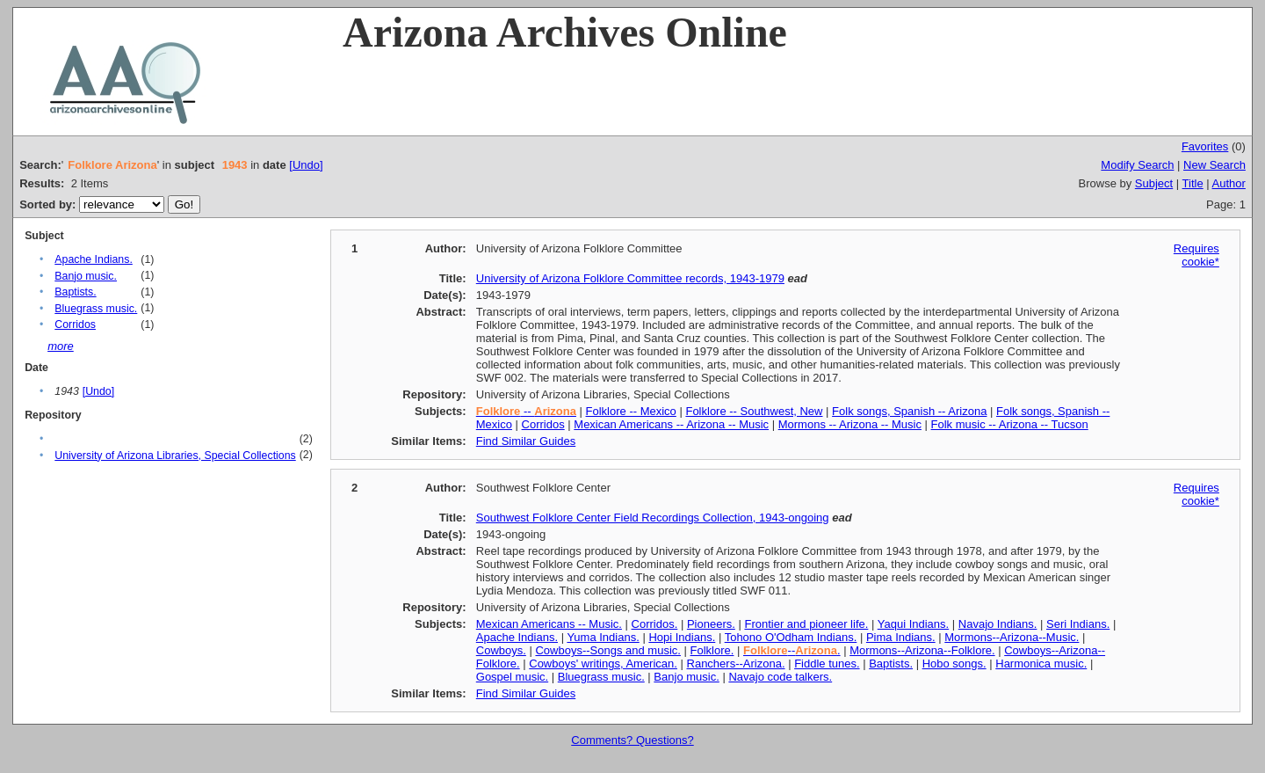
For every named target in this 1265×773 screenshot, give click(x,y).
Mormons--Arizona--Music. (1011, 637)
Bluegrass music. (95, 309)
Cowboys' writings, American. (603, 663)
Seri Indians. (1078, 624)
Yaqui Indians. (913, 624)
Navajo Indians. (997, 624)
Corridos (75, 324)
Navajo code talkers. (780, 676)
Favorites (1205, 146)
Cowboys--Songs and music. (607, 650)
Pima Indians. (901, 637)
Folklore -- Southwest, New (753, 411)
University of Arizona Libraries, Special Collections (174, 455)
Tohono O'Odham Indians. (791, 637)
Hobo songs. (954, 663)
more (60, 346)
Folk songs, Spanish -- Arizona (909, 411)
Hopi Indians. (681, 637)
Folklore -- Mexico (631, 411)
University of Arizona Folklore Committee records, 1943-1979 (630, 278)
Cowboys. (501, 650)
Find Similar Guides (525, 441)
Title (1193, 183)
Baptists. (75, 292)
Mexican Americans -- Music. (549, 624)
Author (1229, 183)
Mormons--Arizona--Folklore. (921, 650)
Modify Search (1137, 164)
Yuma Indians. (603, 637)
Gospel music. (512, 676)
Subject (1154, 183)
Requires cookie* (1196, 255)
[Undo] (305, 164)
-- (526, 411)
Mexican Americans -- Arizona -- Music (671, 424)
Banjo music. (85, 276)
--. (792, 650)
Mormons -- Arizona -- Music (850, 424)
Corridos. (655, 624)
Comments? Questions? (632, 740)
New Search (1214, 164)
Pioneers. (711, 624)
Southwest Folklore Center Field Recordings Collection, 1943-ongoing (652, 517)
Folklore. (712, 650)
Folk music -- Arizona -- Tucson (1009, 424)
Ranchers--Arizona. (736, 663)
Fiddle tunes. (826, 663)
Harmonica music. (1041, 663)
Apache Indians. (93, 259)
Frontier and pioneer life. (806, 624)
